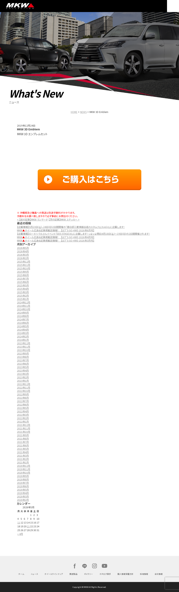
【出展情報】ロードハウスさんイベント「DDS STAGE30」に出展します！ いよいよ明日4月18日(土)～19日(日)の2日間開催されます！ (83, 233)
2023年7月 (23, 360)
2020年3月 (23, 496)
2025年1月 (23, 299)
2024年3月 (23, 333)
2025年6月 (23, 282)
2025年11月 (23, 265)
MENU (173, 6)
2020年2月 (23, 499)
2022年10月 (23, 391)
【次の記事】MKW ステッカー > (64, 219)
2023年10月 (23, 350)
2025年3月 (23, 292)
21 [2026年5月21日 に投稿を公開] (28, 526)
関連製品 (74, 574)
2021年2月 (23, 459)
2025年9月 (23, 271)
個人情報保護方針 (125, 574)
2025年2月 (23, 295)
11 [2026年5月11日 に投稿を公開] (18, 522)
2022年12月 (23, 384)
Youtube (104, 566)
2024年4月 (23, 329)
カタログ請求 (105, 574)
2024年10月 (23, 309)
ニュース (34, 574)
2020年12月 (23, 465)
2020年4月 (23, 493)
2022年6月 (23, 404)
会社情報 (159, 574)
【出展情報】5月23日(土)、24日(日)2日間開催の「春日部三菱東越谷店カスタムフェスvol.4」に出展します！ (71, 227)
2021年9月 (23, 435)
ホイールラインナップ (54, 574)
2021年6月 (23, 445)
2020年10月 (23, 472)
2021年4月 (23, 452)
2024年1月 (23, 339)
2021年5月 (23, 448)
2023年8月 (23, 356)
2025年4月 (23, 288)
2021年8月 (23, 438)
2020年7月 (23, 482)
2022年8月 (23, 397)
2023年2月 (23, 377)
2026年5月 (23, 248)
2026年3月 (23, 254)
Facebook (75, 566)
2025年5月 (23, 285)
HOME (74, 112)
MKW (29, 6)
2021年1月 (23, 462)
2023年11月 (23, 346)
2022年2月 (23, 418)
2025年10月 (23, 268)
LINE (85, 566)
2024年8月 (23, 316)
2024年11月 (23, 305)
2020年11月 (23, 469)
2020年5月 (23, 489)
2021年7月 (23, 442)
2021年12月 (23, 425)
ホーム (21, 574)
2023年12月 (23, 343)
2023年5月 (23, 367)
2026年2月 (23, 258)
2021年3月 (23, 455)
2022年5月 (23, 408)
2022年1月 (23, 421)
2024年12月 (23, 302)
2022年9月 (23, 394)
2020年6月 (23, 486)
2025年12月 (23, 261)
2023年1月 (23, 380)
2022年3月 (23, 414)
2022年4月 (23, 411)
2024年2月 (23, 336)
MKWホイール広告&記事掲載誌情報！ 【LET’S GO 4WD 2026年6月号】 (55, 230)
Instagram (94, 566)
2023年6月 (23, 363)
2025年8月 (23, 275)
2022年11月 (23, 387)
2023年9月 (23, 353)
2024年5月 (23, 326)
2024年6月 (23, 322)
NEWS (83, 112)
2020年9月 (23, 476)
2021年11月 (23, 428)
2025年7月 (23, 278)
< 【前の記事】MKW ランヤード (32, 219)
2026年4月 (23, 251)
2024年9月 (23, 312)
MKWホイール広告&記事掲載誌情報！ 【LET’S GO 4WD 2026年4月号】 (55, 237)
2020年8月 (23, 479)
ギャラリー (88, 574)
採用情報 (144, 574)
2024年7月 (23, 319)
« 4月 (20, 534)
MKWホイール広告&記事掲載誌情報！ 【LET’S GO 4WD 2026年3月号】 (55, 240)
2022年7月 (23, 401)
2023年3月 (23, 374)
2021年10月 (23, 431)
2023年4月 (23, 370)
